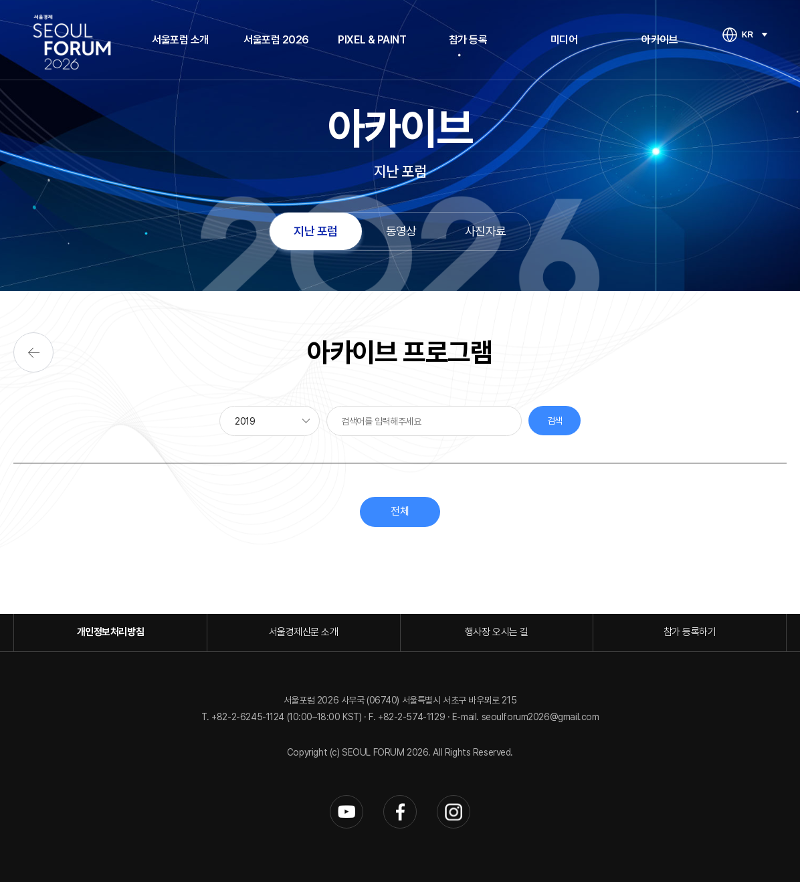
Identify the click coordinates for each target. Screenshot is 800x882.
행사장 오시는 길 (496, 632)
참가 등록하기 (690, 632)
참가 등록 (468, 39)
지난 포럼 (315, 231)
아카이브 (659, 39)
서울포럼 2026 (276, 39)
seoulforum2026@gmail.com (540, 716)
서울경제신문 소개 (303, 632)
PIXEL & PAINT (372, 39)
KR (747, 34)
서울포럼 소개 (180, 39)
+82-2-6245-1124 (248, 716)
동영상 (401, 231)
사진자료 (485, 231)
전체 (400, 511)
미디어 (564, 39)
